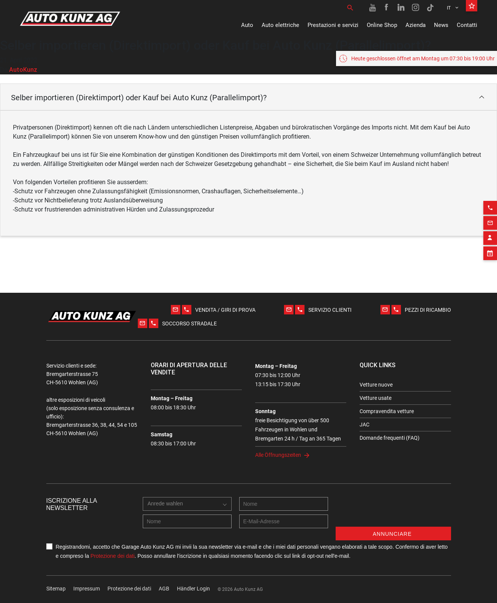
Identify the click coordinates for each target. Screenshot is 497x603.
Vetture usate (375, 398)
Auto (247, 25)
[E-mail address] (283, 521)
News (441, 25)
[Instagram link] (416, 7)
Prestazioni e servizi (333, 25)
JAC (364, 424)
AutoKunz (23, 69)
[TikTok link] (430, 7)
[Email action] (490, 220)
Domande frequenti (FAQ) (390, 438)
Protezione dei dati (112, 556)
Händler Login (193, 589)
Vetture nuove (376, 385)
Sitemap (56, 589)
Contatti (467, 25)
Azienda (415, 25)
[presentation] (393, 512)
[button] (248, 97)
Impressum (86, 589)
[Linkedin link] (401, 7)
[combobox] (187, 504)
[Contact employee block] (490, 235)
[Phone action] (490, 205)
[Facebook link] (387, 7)
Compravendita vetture (387, 411)
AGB (164, 589)
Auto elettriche (280, 25)
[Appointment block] (490, 250)
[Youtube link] (372, 7)
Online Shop (382, 25)
